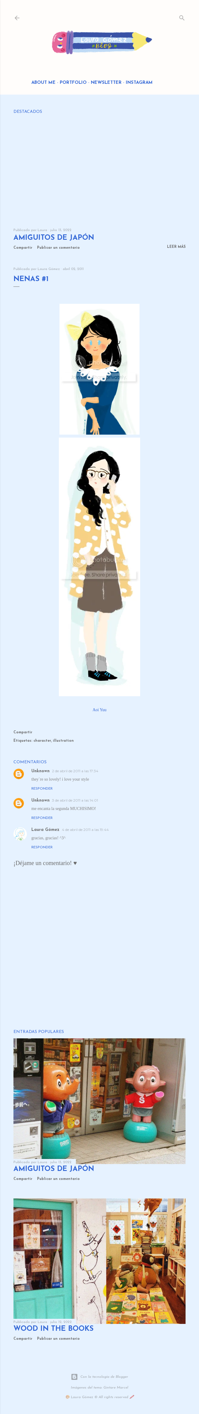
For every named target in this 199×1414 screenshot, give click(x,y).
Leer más (176, 247)
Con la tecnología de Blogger (99, 1376)
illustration (63, 741)
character (42, 741)
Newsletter (106, 83)
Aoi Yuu (100, 710)
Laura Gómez (45, 830)
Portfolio (73, 83)
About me (43, 83)
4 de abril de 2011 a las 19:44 (85, 829)
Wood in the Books (53, 1329)
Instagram (139, 83)
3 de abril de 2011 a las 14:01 (75, 800)
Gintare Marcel (115, 1387)
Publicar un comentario (58, 248)
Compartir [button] (22, 248)
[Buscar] (182, 16)
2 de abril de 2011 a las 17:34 (75, 771)
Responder (42, 789)
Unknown (40, 771)
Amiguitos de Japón (53, 238)
